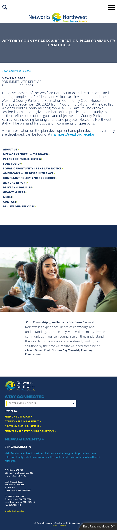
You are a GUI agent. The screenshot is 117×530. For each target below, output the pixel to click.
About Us (10, 149)
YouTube (98, 386)
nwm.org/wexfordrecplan (73, 134)
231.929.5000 (29, 502)
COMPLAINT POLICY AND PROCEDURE (29, 178)
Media (7, 197)
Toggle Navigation (111, 7)
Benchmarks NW (18, 446)
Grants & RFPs (14, 192)
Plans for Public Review (22, 159)
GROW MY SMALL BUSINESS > (23, 426)
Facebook (80, 386)
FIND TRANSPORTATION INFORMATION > (30, 431)
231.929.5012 (15, 505)
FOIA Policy (12, 163)
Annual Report (15, 182)
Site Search (4, 7)
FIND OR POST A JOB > (18, 416)
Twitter (91, 386)
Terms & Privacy (58, 525)
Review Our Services (19, 206)
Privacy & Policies (17, 187)
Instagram (86, 386)
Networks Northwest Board (25, 154)
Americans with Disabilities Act (28, 173)
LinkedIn (105, 385)
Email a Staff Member (14, 511)
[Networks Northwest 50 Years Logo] (58, 17)
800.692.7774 (25, 499)
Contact (9, 201)
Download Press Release (16, 71)
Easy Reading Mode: (99, 526)
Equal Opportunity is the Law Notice (32, 168)
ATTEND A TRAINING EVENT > (23, 421)
